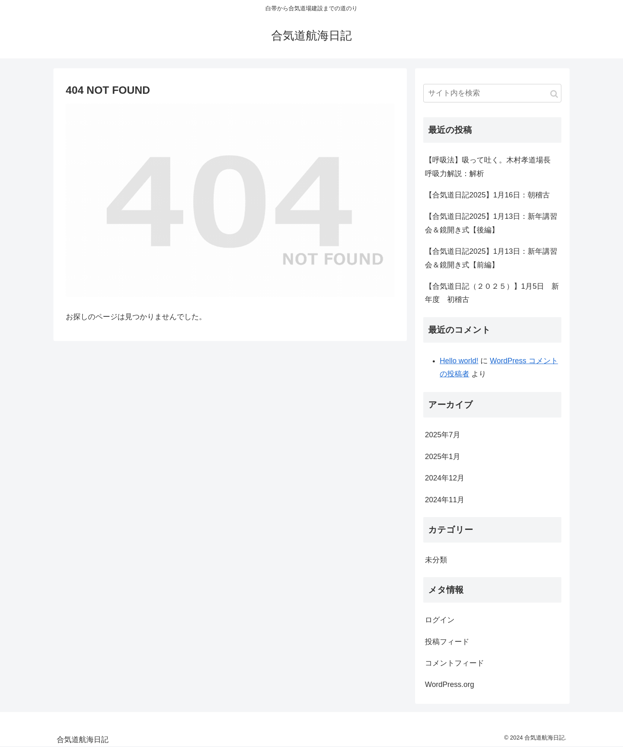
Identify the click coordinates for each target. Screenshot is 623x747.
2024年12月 (444, 478)
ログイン (440, 620)
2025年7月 (442, 435)
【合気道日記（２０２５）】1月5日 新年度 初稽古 (492, 293)
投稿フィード (447, 642)
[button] (554, 94)
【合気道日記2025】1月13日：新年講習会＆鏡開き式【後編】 (491, 223)
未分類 (436, 560)
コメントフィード (454, 663)
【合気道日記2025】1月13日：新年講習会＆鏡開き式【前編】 (491, 258)
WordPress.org (449, 684)
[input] (492, 93)
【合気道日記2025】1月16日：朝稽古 (487, 195)
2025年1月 (442, 456)
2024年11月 (444, 500)
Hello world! (459, 361)
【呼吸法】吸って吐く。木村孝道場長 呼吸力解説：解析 (491, 166)
